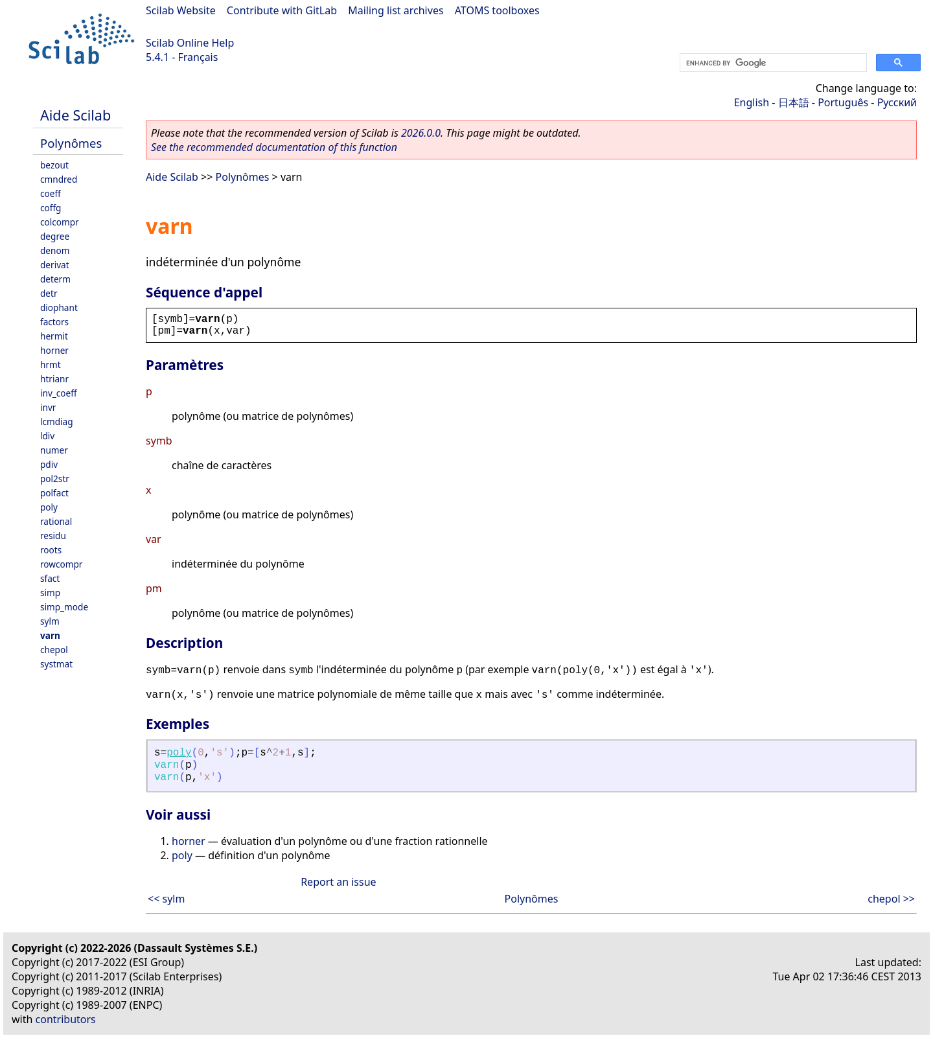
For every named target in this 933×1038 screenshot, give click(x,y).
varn (50, 635)
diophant (59, 307)
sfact (50, 578)
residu (53, 535)
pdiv (49, 464)
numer (54, 450)
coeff (50, 193)
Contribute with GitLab (282, 10)
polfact (54, 493)
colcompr (59, 222)
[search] (772, 63)
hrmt (50, 364)
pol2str (54, 478)
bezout (54, 165)
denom (54, 250)
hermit (54, 336)
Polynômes (71, 143)
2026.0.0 (421, 133)
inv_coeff (58, 393)
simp (50, 592)
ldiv (47, 436)
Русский (897, 102)
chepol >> (891, 899)
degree (54, 236)
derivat (54, 265)
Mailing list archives (395, 10)
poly (49, 507)
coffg (50, 208)
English (751, 102)
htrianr (54, 379)
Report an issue (338, 882)
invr (48, 407)
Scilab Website (181, 10)
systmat (56, 664)
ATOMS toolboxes (497, 10)
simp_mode (64, 607)
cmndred (58, 179)
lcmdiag (56, 421)
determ (55, 279)
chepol (54, 649)
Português (843, 102)
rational (56, 521)
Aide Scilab (75, 115)
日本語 (793, 102)
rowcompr (61, 564)
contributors (66, 1019)
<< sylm (166, 899)
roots (51, 550)
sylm (50, 621)
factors (54, 322)
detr (49, 293)
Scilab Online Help (190, 43)
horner (54, 350)
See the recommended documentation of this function (274, 147)
